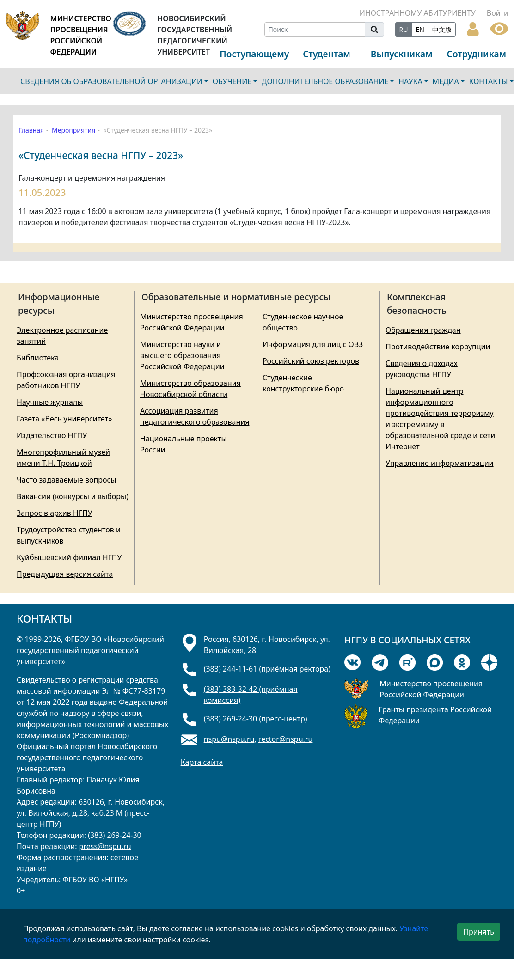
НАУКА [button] (410, 81)
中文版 (442, 29)
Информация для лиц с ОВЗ (313, 344)
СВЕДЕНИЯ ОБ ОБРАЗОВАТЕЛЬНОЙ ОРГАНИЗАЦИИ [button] (111, 81)
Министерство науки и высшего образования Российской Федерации (182, 355)
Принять (478, 932)
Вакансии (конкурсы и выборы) (72, 496)
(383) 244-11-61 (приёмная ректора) (267, 669)
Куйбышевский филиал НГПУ (69, 557)
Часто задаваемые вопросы (66, 480)
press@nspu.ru (105, 846)
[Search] (314, 29)
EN (420, 29)
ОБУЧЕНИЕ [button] (232, 81)
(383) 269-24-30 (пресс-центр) (255, 719)
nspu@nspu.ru (229, 739)
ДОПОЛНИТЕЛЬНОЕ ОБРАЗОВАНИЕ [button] (325, 81)
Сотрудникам (477, 54)
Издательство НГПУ (52, 435)
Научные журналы (50, 402)
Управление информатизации (440, 463)
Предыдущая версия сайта (65, 574)
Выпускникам (402, 54)
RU (403, 29)
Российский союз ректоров (311, 361)
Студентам (326, 54)
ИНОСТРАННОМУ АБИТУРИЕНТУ (418, 13)
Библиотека (38, 358)
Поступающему (254, 54)
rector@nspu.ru (285, 739)
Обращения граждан (423, 330)
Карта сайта (202, 762)
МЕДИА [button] (445, 81)
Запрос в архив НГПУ (54, 513)
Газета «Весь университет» (64, 419)
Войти (497, 13)
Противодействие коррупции (438, 347)
